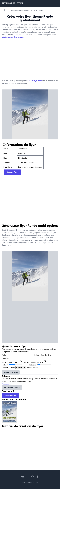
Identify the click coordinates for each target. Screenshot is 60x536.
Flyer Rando (38, 10)
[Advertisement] (19, 58)
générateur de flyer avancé (13, 37)
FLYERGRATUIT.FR (12, 3)
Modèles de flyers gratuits (20, 10)
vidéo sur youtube (34, 81)
